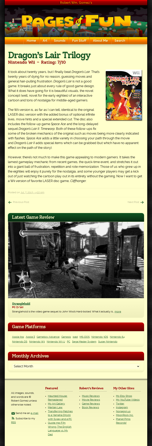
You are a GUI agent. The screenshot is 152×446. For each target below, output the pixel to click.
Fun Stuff (79, 40)
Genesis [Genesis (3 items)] (66, 337)
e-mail (34, 413)
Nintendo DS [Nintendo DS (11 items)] (19, 341)
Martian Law (55, 407)
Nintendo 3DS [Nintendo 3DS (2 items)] (99, 337)
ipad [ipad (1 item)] (75, 337)
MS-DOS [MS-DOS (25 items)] (85, 337)
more (118, 311)
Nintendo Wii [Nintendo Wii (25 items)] (37, 341)
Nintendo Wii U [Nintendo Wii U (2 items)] (56, 341)
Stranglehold (21, 303)
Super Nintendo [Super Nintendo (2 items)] (107, 341)
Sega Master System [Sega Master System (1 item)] (84, 341)
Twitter (120, 404)
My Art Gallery (56, 404)
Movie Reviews (91, 400)
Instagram (122, 407)
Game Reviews (91, 404)
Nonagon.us (123, 411)
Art (45, 40)
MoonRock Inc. (124, 415)
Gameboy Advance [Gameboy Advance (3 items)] (48, 337)
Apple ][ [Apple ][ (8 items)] (30, 337)
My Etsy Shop (124, 396)
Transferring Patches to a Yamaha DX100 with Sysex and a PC (60, 415)
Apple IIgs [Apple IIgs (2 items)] (18, 337)
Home (31, 40)
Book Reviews (90, 407)
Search (120, 40)
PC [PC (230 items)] (68, 341)
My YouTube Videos (128, 400)
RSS (13, 422)
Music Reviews (91, 396)
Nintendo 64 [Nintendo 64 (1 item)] (117, 337)
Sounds (60, 40)
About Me (100, 40)
